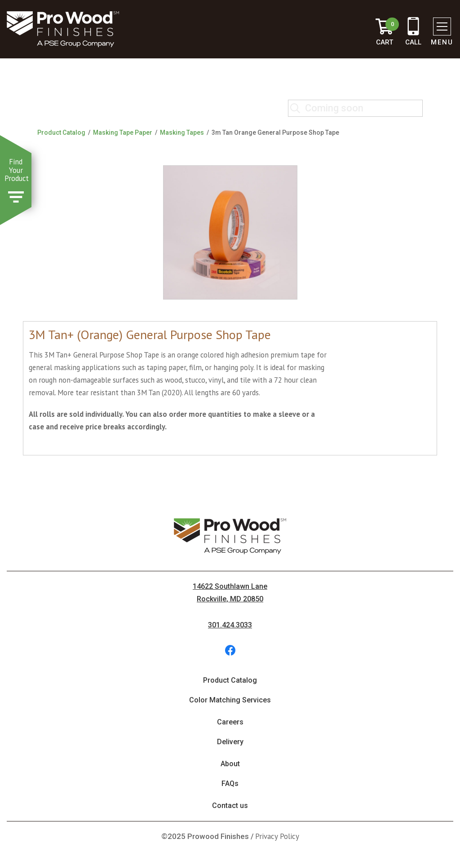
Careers (230, 722)
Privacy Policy (277, 836)
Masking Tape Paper (122, 132)
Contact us (230, 805)
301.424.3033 (230, 625)
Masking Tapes (182, 132)
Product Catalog (61, 132)
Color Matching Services (230, 700)
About (230, 763)
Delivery (230, 741)
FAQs (230, 783)
